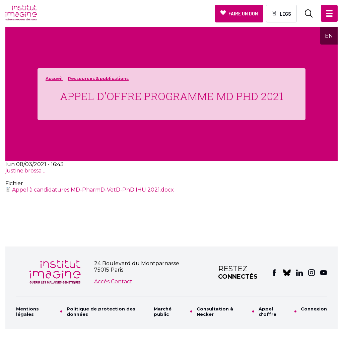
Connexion (314, 308)
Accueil (54, 78)
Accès (102, 281)
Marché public (163, 311)
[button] (329, 13)
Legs (285, 13)
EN (329, 36)
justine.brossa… (25, 170)
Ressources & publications (98, 78)
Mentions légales (27, 311)
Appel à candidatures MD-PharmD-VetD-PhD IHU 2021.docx (93, 190)
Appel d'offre (267, 311)
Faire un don (243, 13)
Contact (121, 281)
